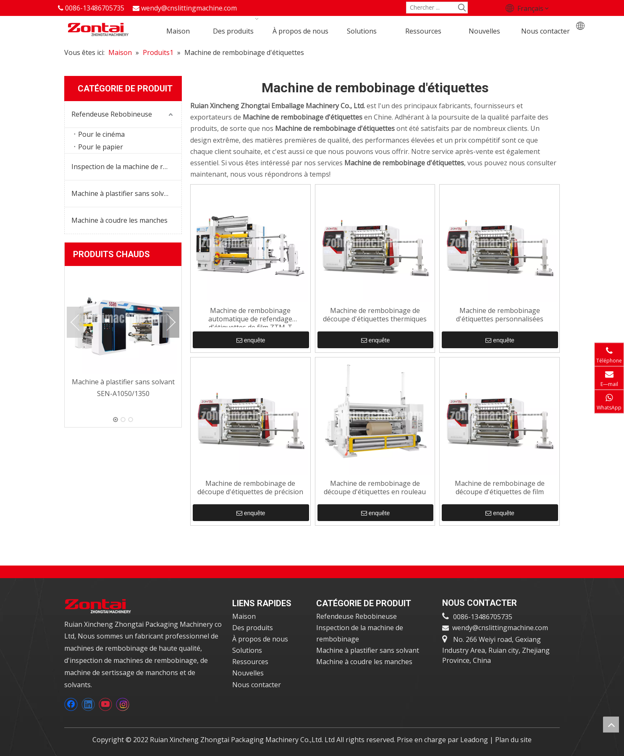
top (611, 725)
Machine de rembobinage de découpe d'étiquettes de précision (250, 487)
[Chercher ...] (431, 7)
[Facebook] (71, 704)
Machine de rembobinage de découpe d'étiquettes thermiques (375, 314)
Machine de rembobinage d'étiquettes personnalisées (499, 314)
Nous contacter (256, 684)
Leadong (475, 739)
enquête (250, 340)
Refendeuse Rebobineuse (111, 114)
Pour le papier (100, 146)
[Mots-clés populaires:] (461, 7)
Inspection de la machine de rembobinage (126, 166)
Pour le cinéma (101, 134)
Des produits (252, 627)
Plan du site (513, 739)
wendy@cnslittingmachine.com (189, 8)
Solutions (247, 650)
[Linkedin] (88, 704)
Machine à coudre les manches (119, 220)
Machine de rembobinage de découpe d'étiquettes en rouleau (375, 487)
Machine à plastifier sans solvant (122, 193)
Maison (244, 616)
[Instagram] (122, 704)
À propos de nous (260, 639)
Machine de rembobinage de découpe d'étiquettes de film (500, 487)
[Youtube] (105, 704)
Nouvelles (248, 673)
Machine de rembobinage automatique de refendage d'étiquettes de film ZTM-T (250, 316)
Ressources (250, 661)
